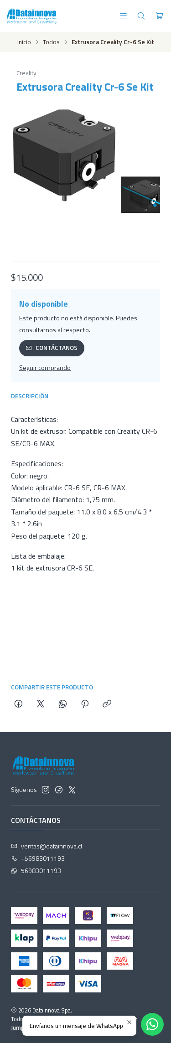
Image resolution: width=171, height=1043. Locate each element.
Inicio (24, 42)
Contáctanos (52, 347)
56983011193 (36, 870)
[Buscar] (141, 16)
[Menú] (123, 16)
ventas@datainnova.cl (46, 846)
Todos (51, 42)
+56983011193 (38, 858)
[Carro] (159, 16)
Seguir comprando (45, 368)
